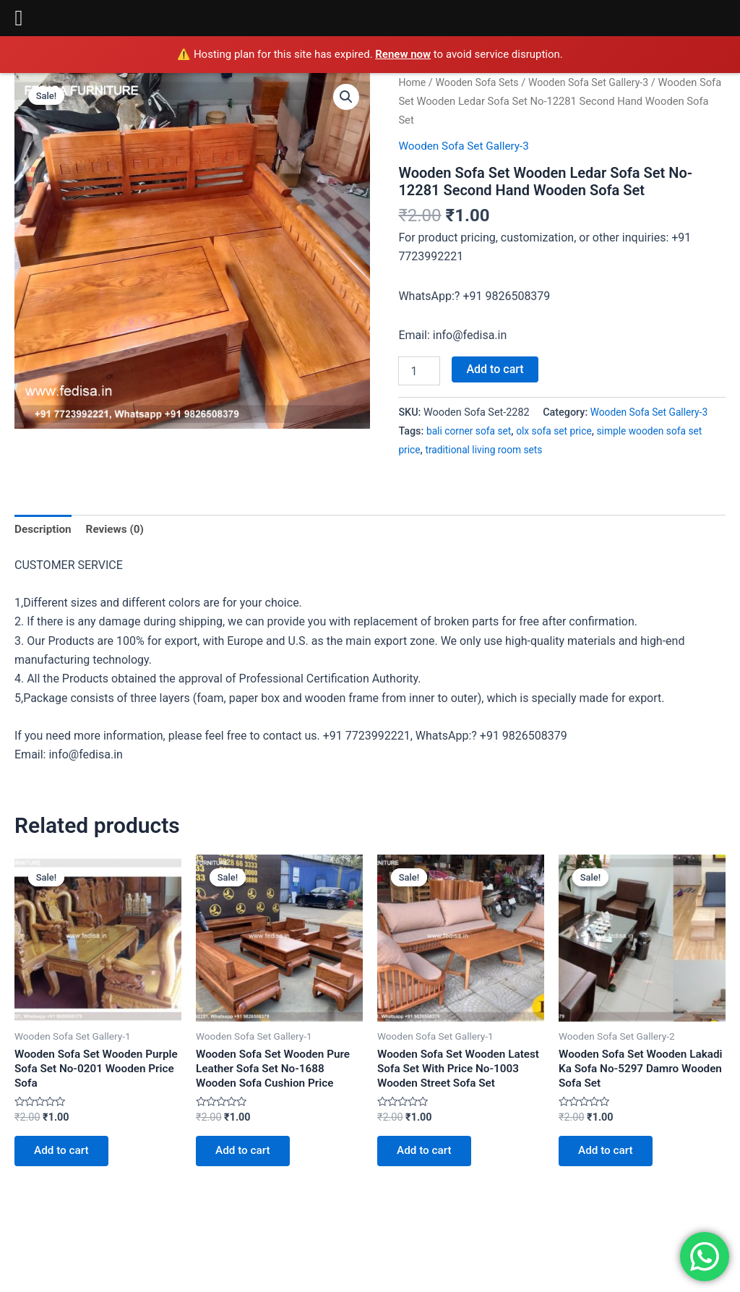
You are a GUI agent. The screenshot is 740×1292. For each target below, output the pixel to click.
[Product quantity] (419, 370)
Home (412, 82)
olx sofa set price (559, 431)
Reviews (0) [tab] (118, 529)
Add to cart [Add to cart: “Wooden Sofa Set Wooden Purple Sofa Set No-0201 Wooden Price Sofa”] (64, 1156)
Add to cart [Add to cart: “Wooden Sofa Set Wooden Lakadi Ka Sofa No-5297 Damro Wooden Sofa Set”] (608, 1156)
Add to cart (494, 369)
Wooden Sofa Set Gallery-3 (596, 82)
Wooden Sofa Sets (479, 82)
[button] (345, 98)
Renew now (403, 54)
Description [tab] (44, 529)
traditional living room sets (487, 450)
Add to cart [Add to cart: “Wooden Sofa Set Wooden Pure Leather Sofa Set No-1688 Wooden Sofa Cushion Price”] (246, 1156)
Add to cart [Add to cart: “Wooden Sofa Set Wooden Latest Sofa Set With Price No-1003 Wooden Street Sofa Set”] (427, 1156)
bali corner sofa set (470, 431)
